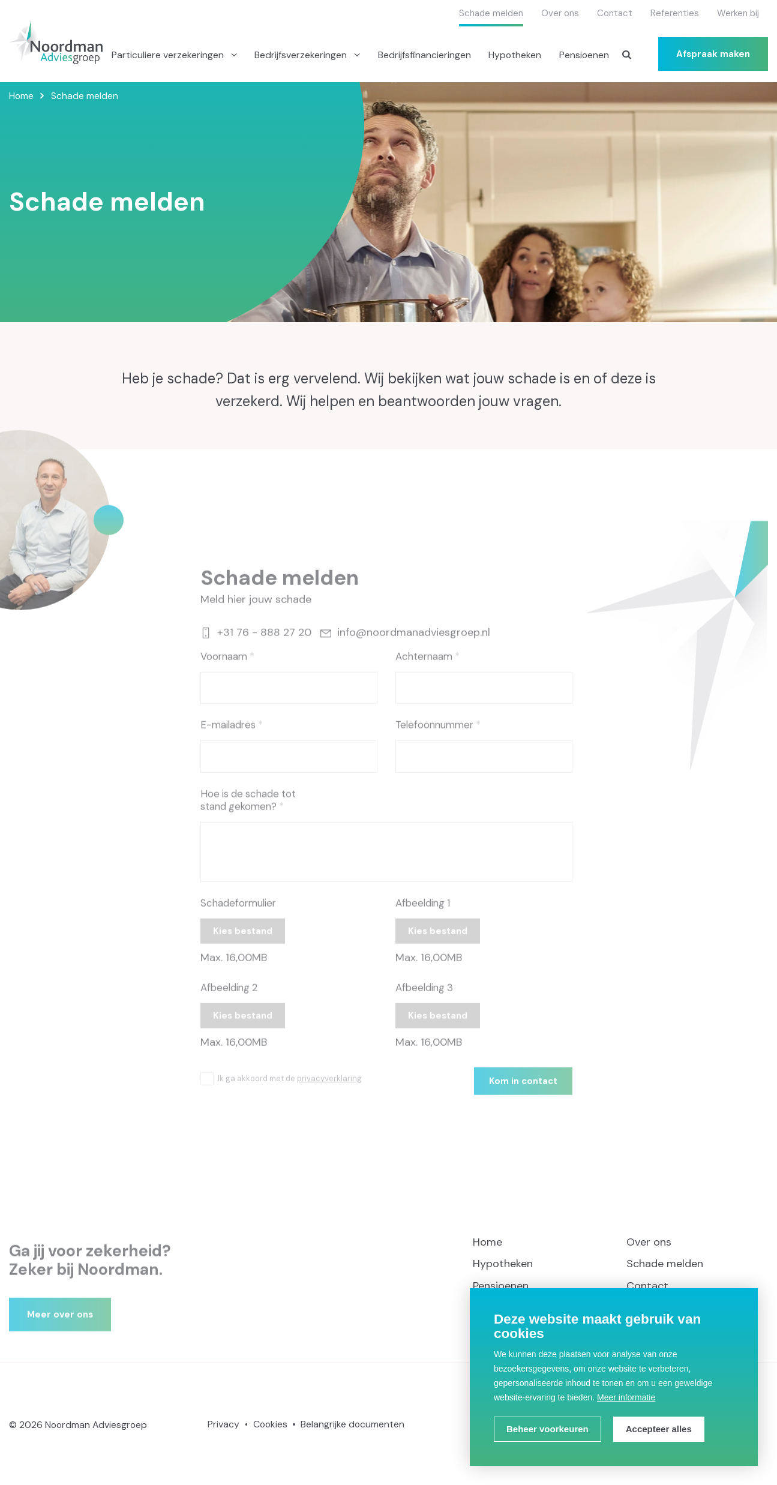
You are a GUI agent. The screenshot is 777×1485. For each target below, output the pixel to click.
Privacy (223, 1424)
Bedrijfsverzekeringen (301, 55)
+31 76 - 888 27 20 (255, 643)
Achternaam (423, 667)
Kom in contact (523, 1091)
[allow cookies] (658, 1429)
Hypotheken (514, 55)
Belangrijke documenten (352, 1424)
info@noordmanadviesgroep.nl (405, 643)
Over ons (560, 13)
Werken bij (738, 13)
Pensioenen (584, 55)
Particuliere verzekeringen (169, 55)
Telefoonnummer (434, 735)
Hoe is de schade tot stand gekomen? (248, 810)
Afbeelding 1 (422, 913)
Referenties (674, 13)
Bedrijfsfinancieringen (424, 55)
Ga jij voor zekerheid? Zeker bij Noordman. (90, 1271)
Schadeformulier (238, 913)
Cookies (270, 1424)
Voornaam (223, 667)
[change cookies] (547, 1429)
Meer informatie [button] (626, 1397)
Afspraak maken (713, 54)
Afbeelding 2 (228, 997)
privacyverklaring (329, 1089)
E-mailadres (228, 735)
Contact (614, 13)
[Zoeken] (627, 54)
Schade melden (491, 13)
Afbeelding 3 (424, 997)
